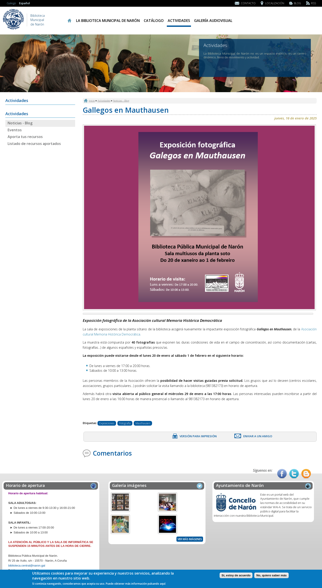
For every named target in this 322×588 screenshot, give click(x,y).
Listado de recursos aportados (34, 143)
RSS (313, 3)
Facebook (282, 473)
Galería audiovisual (213, 20)
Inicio (69, 20)
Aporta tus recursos (25, 136)
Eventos (15, 129)
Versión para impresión (198, 436)
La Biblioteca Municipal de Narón (108, 20)
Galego (11, 3)
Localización (274, 3)
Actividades (179, 20)
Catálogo (154, 20)
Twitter (294, 473)
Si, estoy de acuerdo (236, 575)
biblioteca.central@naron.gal (26, 565)
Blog (297, 3)
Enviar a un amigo (257, 436)
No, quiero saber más (271, 575)
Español (24, 3)
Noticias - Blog (20, 123)
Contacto (248, 3)
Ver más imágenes (190, 539)
